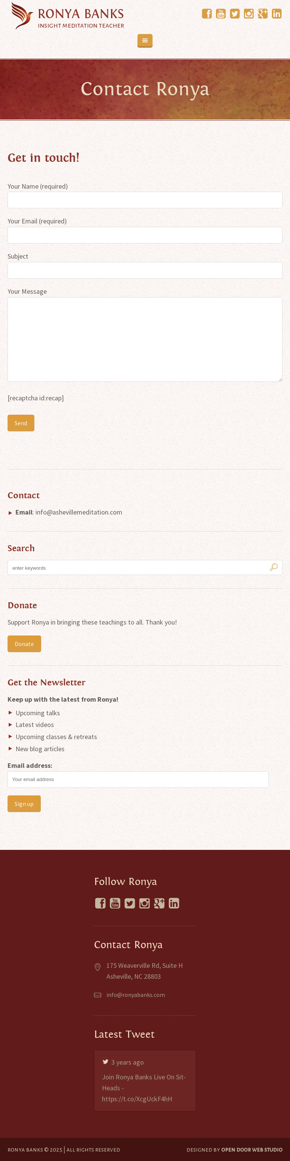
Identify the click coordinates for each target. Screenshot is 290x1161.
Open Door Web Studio (251, 1149)
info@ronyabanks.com (135, 994)
